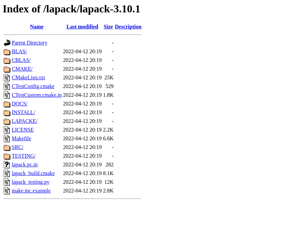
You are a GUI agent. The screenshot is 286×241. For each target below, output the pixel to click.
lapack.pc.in (25, 164)
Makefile (21, 138)
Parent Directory (29, 43)
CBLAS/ (21, 60)
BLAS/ (19, 51)
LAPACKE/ (25, 121)
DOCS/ (19, 103)
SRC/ (17, 147)
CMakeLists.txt (28, 77)
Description (128, 26)
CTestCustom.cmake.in (37, 95)
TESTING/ (24, 156)
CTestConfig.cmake (33, 86)
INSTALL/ (23, 112)
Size (108, 26)
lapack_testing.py (30, 182)
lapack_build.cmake (33, 173)
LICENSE (23, 130)
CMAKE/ (22, 69)
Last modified (82, 26)
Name (37, 26)
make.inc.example (31, 190)
